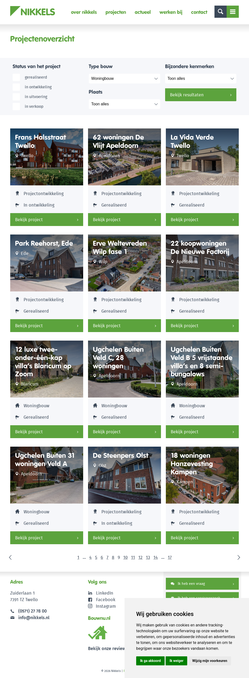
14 (155, 557)
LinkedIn (104, 593)
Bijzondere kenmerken (189, 66)
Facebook (105, 600)
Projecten (116, 12)
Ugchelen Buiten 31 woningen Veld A (45, 460)
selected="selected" (128, 78)
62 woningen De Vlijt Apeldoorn (118, 141)
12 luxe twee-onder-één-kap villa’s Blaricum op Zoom (43, 361)
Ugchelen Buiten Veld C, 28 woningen (118, 357)
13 (148, 557)
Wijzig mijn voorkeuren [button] (209, 661)
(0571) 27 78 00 (32, 611)
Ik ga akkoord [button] (150, 661)
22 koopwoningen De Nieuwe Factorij (200, 247)
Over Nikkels (84, 12)
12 (140, 557)
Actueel (143, 12)
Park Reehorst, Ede (44, 243)
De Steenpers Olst (120, 456)
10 (125, 557)
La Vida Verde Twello (192, 141)
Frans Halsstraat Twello (40, 141)
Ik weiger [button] (176, 661)
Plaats (95, 92)
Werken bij (171, 12)
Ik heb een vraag (188, 583)
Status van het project (36, 66)
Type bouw (101, 66)
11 (133, 557)
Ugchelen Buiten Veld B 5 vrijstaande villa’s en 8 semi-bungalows (201, 361)
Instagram (102, 606)
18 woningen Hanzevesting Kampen (192, 464)
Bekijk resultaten (187, 95)
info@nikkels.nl (29, 618)
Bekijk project (29, 220)
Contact (199, 12)
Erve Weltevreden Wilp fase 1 (120, 247)
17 (170, 557)
